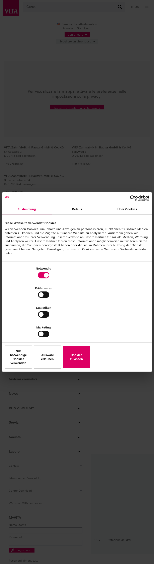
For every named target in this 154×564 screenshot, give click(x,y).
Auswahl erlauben (77, 327)
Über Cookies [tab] (127, 243)
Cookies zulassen (125, 327)
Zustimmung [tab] (27, 243)
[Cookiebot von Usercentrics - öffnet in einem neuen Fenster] (131, 232)
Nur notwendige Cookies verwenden (28, 327)
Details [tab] (77, 243)
